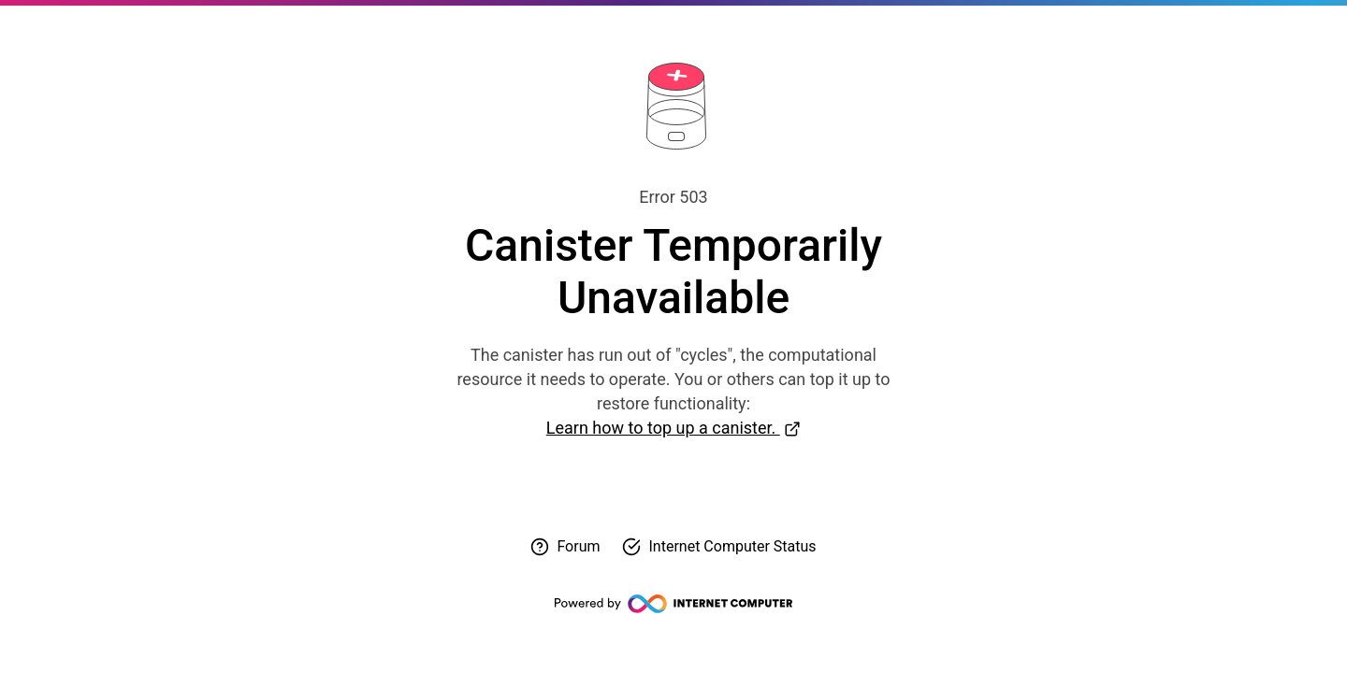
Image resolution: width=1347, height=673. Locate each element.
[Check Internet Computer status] (719, 546)
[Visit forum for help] (565, 547)
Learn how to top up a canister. (663, 427)
